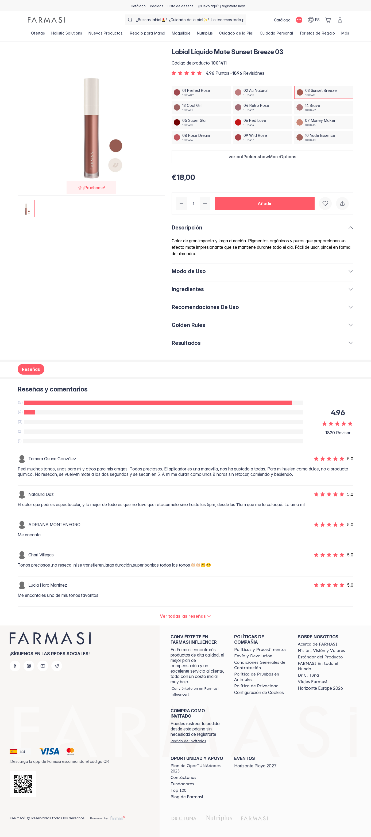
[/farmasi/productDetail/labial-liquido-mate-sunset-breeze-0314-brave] (323, 107)
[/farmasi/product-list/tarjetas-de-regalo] (317, 34)
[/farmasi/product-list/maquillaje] (181, 34)
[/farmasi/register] (156, 5)
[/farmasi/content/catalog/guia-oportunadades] (198, 768)
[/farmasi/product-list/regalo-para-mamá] (148, 34)
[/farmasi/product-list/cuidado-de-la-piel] (236, 34)
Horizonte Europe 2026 (320, 688)
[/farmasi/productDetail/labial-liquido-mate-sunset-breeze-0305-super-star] (201, 122)
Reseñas (31, 369)
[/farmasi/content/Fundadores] (182, 784)
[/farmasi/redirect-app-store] (23, 784)
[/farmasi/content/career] (312, 681)
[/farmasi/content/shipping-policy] (253, 656)
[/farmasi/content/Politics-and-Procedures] (260, 649)
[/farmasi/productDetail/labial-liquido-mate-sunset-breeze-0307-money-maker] (323, 122)
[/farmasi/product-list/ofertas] (38, 34)
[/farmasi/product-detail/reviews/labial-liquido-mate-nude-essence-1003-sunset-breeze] (185, 616)
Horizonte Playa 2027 (255, 765)
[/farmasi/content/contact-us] (183, 777)
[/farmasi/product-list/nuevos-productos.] (105, 34)
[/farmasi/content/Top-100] (178, 790)
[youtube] (42, 666)
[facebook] (15, 666)
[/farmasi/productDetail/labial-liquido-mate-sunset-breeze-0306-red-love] (262, 122)
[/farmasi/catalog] (138, 5)
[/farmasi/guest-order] (188, 741)
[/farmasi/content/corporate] (325, 666)
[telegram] (56, 666)
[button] (262, 156)
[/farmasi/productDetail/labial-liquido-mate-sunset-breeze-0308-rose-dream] (201, 137)
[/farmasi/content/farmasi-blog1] (187, 797)
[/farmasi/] (46, 20)
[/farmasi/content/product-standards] (320, 657)
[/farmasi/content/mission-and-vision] (321, 650)
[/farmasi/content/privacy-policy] (256, 686)
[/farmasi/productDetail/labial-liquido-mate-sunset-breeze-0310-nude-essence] (323, 137)
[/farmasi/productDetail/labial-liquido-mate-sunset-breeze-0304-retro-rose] (262, 107)
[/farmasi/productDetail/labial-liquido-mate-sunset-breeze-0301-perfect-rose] (201, 92)
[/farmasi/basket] (328, 20)
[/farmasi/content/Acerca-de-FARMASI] (318, 644)
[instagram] (29, 666)
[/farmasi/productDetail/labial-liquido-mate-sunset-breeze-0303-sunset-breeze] (323, 92)
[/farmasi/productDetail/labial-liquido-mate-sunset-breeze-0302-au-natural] (262, 92)
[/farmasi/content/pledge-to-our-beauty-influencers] (308, 675)
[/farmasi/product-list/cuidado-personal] (276, 34)
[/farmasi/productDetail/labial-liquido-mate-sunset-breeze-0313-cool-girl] (201, 107)
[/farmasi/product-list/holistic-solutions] (67, 34)
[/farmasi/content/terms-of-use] (261, 665)
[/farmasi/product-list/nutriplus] (205, 34)
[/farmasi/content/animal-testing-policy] (261, 677)
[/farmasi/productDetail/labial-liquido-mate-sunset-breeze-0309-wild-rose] (262, 137)
